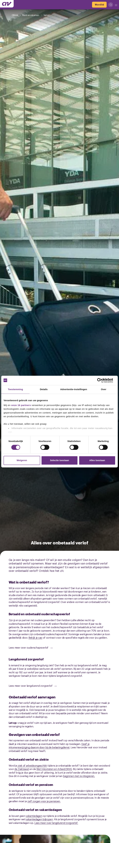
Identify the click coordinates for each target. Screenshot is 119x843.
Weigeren (22, 460)
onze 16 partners (21, 405)
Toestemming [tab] (15, 389)
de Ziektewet (21, 769)
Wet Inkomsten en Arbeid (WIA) (54, 769)
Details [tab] (44, 389)
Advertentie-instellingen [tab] (73, 389)
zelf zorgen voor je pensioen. (43, 801)
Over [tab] (103, 389)
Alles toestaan (97, 460)
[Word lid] (99, 5)
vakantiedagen (34, 815)
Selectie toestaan (59, 460)
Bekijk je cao (35, 637)
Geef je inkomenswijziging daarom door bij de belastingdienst (49, 745)
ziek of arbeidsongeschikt (32, 765)
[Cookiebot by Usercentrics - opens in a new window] (101, 380)
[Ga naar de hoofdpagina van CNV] (7, 3)
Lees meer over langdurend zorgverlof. (56, 822)
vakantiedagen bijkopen (39, 819)
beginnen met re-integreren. (79, 776)
